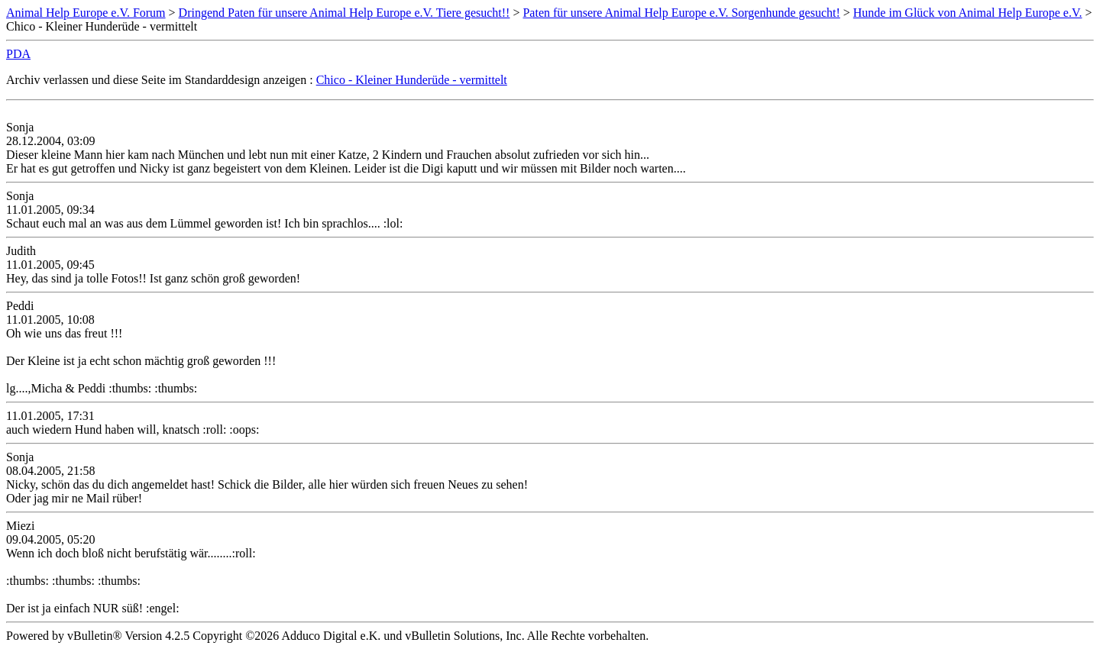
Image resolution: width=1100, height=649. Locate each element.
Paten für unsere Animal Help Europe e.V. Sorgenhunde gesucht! (681, 12)
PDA (18, 53)
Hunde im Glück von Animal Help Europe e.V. (967, 12)
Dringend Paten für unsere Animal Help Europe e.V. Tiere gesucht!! (344, 12)
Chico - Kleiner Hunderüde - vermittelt (411, 79)
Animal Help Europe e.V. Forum (86, 12)
